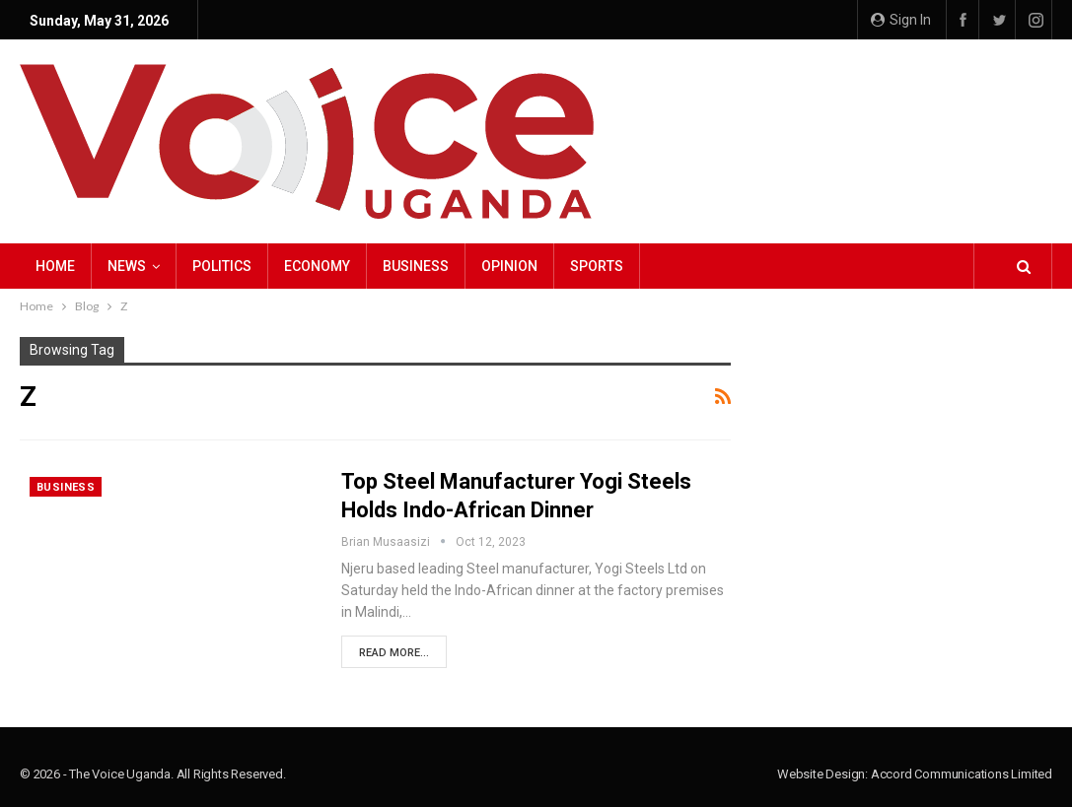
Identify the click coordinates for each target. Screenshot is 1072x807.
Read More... (394, 652)
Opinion (509, 266)
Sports (596, 266)
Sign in (901, 20)
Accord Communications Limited (961, 774)
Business (416, 266)
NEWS (126, 266)
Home (55, 266)
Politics (221, 266)
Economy (317, 266)
